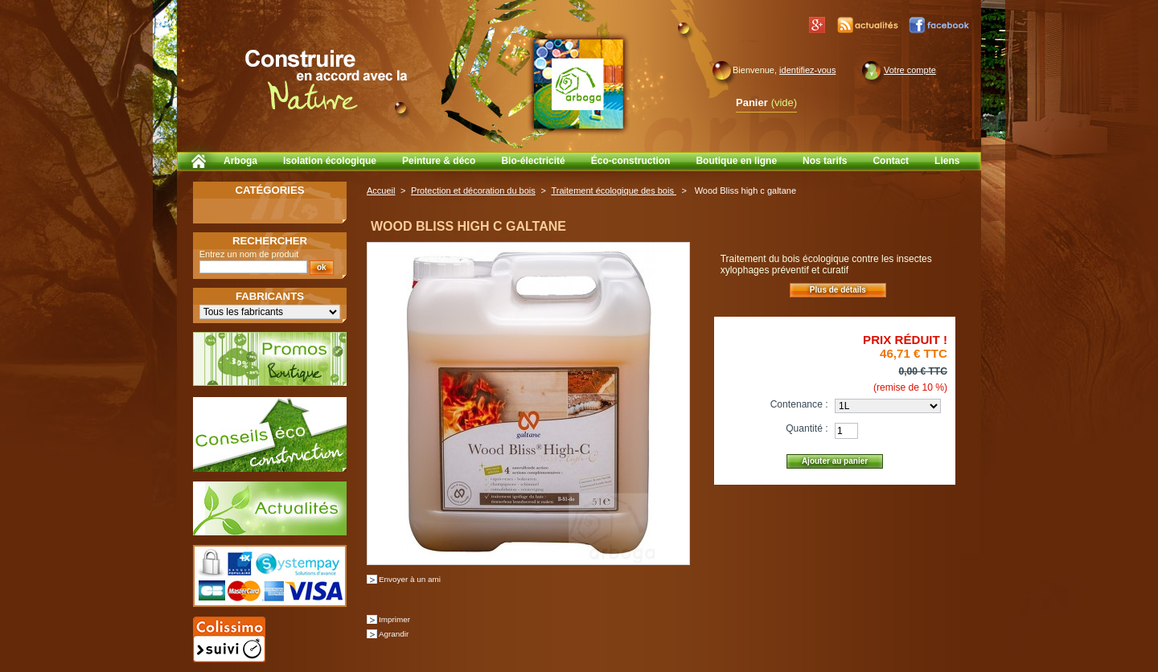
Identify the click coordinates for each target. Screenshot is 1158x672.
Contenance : (799, 404)
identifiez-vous (807, 70)
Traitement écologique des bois (613, 190)
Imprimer (394, 619)
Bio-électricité (533, 160)
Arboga (240, 160)
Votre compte (910, 70)
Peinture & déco (438, 160)
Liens (946, 160)
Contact (891, 160)
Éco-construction (631, 160)
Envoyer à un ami (410, 579)
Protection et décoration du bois (473, 190)
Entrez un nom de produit (249, 254)
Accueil (381, 190)
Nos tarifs (825, 160)
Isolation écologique (329, 160)
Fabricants (270, 296)
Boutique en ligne (736, 160)
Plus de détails (838, 289)
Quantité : (806, 428)
